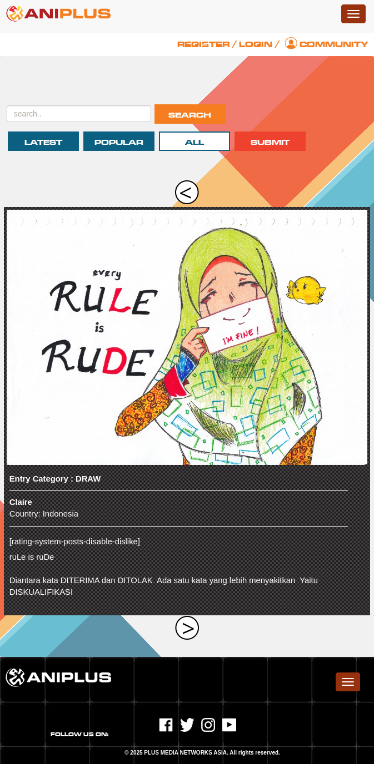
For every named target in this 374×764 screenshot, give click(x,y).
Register (203, 44)
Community (334, 44)
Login (255, 44)
